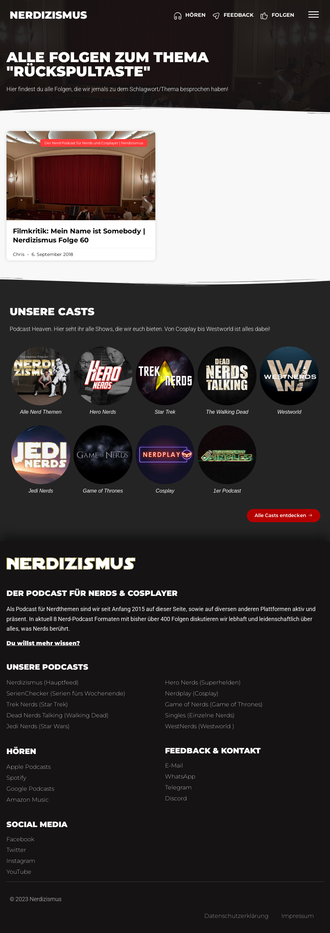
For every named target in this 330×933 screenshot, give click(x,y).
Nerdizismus (48, 15)
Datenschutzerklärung (236, 915)
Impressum (297, 915)
